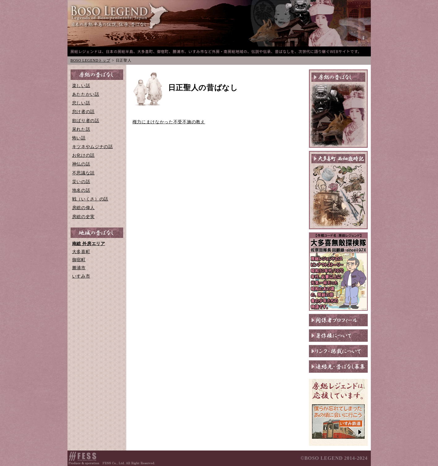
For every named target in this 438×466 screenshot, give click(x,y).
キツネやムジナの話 (92, 146)
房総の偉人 (83, 207)
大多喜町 (81, 251)
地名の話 (81, 190)
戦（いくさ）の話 (90, 199)
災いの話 (81, 181)
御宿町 (79, 259)
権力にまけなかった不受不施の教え (168, 122)
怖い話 (79, 138)
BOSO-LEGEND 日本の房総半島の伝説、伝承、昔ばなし (120, 16)
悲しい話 (81, 103)
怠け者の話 (83, 111)
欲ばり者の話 (85, 120)
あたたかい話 (85, 94)
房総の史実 (83, 216)
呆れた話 (81, 129)
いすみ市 (81, 276)
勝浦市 (79, 268)
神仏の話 (81, 164)
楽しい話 (81, 85)
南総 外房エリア (88, 243)
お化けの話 (83, 155)
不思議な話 (83, 173)
